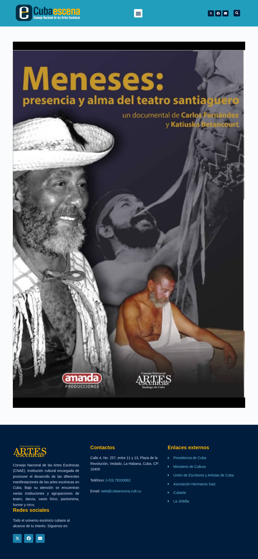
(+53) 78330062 (118, 480)
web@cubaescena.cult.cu (121, 491)
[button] (138, 13)
